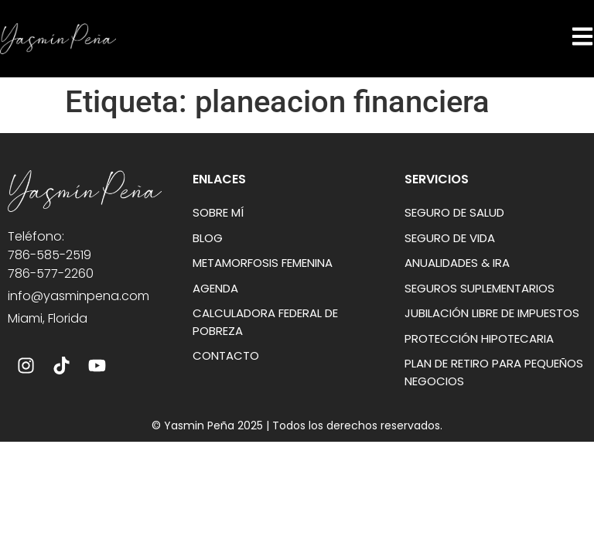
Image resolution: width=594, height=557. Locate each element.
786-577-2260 (51, 273)
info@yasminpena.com (78, 296)
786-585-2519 (49, 255)
